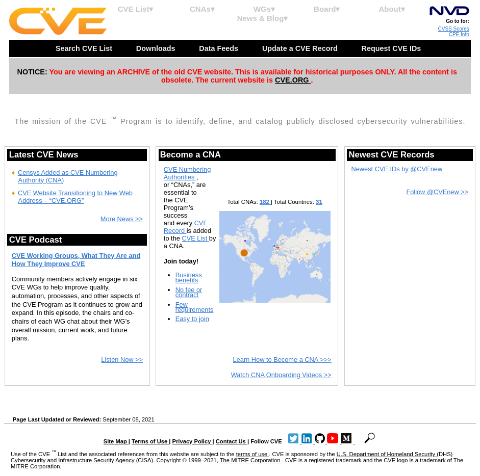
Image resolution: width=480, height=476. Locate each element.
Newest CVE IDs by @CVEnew (396, 169)
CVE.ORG (293, 80)
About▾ (391, 9)
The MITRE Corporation (251, 460)
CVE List (195, 238)
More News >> (121, 219)
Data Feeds (219, 48)
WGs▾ (264, 9)
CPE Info (459, 34)
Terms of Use (150, 441)
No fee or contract (189, 292)
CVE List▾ (136, 9)
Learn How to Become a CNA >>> (282, 359)
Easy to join (192, 319)
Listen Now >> (122, 359)
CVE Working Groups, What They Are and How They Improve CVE (76, 260)
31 (319, 202)
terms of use (252, 454)
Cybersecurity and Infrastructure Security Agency (73, 460)
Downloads (157, 48)
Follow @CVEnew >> (437, 192)
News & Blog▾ (262, 18)
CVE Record (186, 226)
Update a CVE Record (301, 48)
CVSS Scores (453, 29)
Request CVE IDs (392, 48)
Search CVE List (85, 48)
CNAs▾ (202, 9)
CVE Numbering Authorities (187, 173)
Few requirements (194, 307)
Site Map (116, 441)
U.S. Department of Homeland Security (387, 454)
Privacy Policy (192, 441)
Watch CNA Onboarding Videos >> (281, 375)
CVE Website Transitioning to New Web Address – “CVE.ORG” (75, 196)
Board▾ (327, 9)
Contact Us (231, 441)
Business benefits (188, 277)
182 (265, 202)
